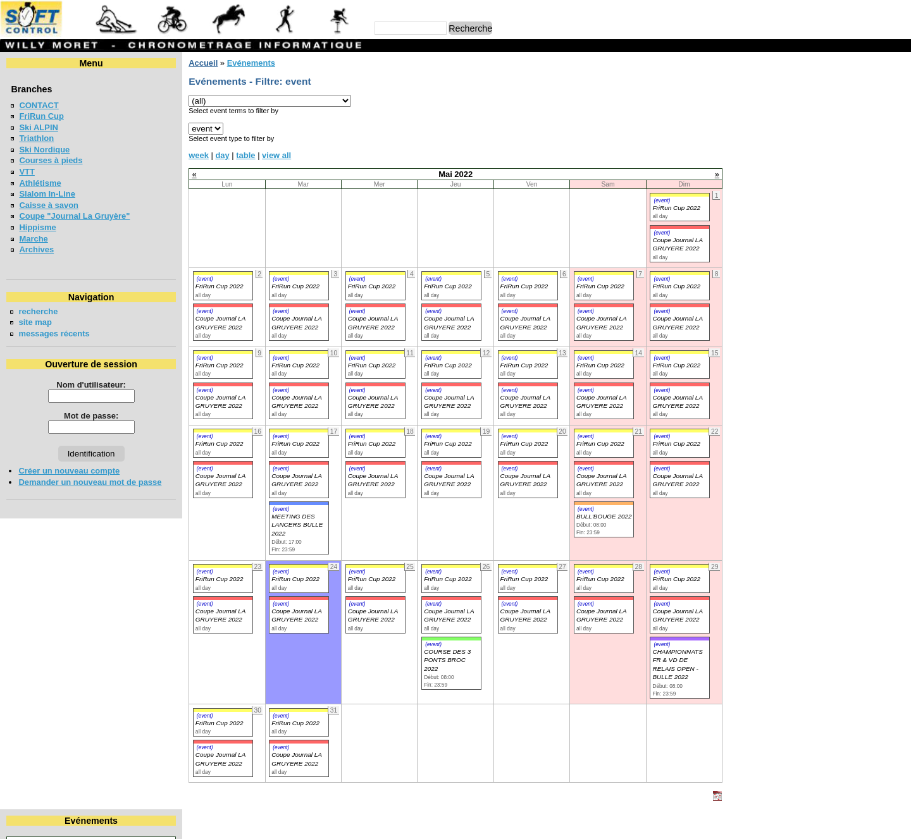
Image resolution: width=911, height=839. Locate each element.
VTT (26, 171)
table (245, 155)
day (222, 155)
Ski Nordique (44, 149)
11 (800, 128)
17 (777, 139)
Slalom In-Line (47, 194)
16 (753, 139)
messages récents (53, 333)
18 (800, 139)
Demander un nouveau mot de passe (89, 482)
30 (753, 162)
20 (847, 139)
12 (823, 128)
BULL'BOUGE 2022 (604, 516)
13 (847, 128)
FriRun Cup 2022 (676, 207)
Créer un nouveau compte (69, 470)
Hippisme (37, 227)
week (199, 155)
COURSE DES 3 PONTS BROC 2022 (447, 660)
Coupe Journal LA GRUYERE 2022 (220, 479)
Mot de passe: (91, 415)
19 (823, 139)
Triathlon (36, 138)
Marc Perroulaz (516, 822)
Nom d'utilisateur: (91, 384)
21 (874, 139)
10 (777, 128)
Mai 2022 (819, 84)
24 (777, 150)
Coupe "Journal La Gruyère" (74, 216)
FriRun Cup (41, 116)
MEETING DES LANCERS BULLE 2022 (297, 525)
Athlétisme (40, 183)
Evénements (250, 63)
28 (874, 150)
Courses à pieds (50, 160)
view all (276, 155)
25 (800, 150)
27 (847, 150)
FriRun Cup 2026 (779, 245)
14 (874, 128)
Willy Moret (431, 822)
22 (898, 139)
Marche (33, 238)
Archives (36, 249)
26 (823, 150)
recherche (38, 311)
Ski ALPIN (38, 127)
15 (898, 128)
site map (35, 322)
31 (777, 162)
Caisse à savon (48, 205)
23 (753, 150)
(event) (662, 200)
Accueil (203, 63)
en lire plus (883, 284)
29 (898, 150)
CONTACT (38, 105)
